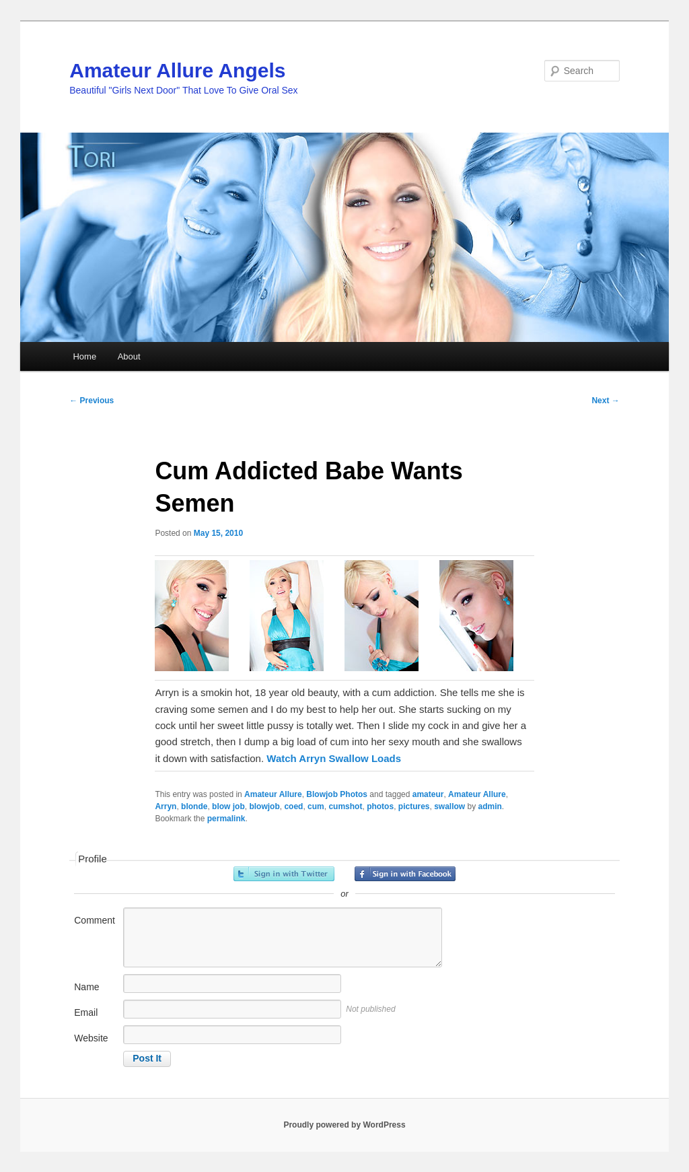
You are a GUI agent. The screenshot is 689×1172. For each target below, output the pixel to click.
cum (315, 806)
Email (86, 1012)
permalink (226, 818)
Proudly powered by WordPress (344, 1125)
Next (605, 400)
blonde (194, 806)
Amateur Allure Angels (177, 70)
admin (490, 806)
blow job (228, 806)
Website (91, 1038)
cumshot (345, 806)
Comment (94, 920)
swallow (449, 806)
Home (84, 356)
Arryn (165, 806)
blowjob (264, 806)
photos (380, 806)
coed (293, 806)
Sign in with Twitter (283, 873)
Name (86, 986)
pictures (414, 806)
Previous (91, 400)
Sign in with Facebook (405, 873)
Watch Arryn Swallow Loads (333, 758)
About (129, 356)
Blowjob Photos (336, 794)
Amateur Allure (273, 794)
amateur (428, 794)
